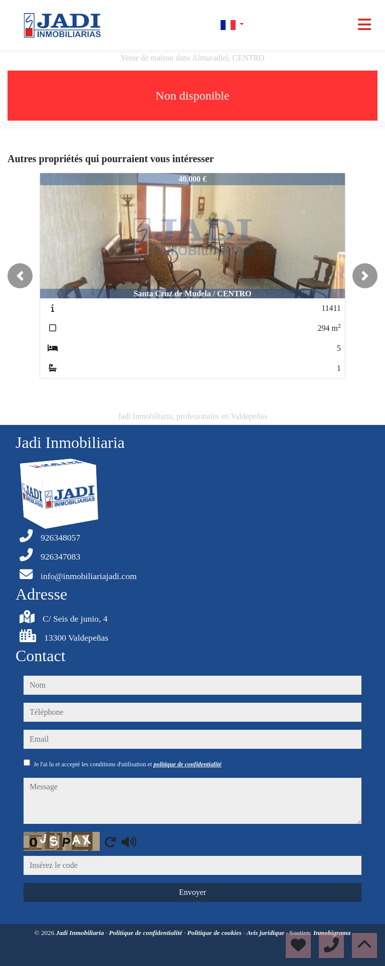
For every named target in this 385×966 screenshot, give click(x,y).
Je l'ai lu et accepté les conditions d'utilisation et (128, 764)
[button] (20, 275)
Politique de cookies (215, 932)
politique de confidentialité (187, 764)
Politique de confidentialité (146, 932)
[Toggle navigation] (364, 24)
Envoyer (192, 892)
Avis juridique (266, 932)
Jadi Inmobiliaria (81, 932)
